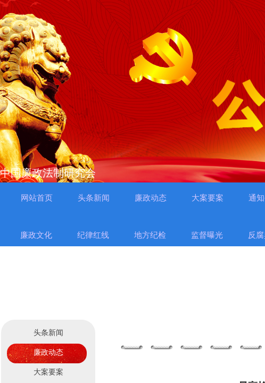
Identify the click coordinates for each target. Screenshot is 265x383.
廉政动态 (48, 352)
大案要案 (48, 372)
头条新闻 (48, 333)
